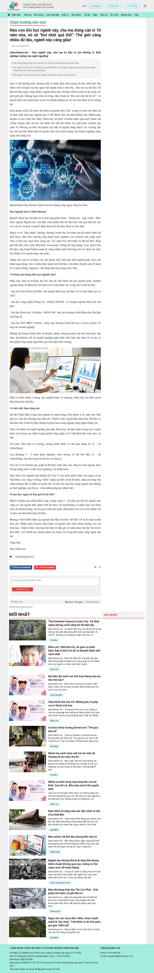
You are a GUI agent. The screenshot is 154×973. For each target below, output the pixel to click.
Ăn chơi (114, 14)
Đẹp (95, 14)
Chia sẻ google (46, 567)
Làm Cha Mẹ (52, 14)
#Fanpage (96, 6)
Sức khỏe (76, 14)
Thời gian (78, 602)
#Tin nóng (132, 6)
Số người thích (92, 602)
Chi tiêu (53, 640)
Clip (136, 14)
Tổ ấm (87, 14)
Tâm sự (103, 14)
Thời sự (27, 14)
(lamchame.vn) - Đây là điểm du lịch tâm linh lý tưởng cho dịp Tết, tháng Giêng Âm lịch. (74, 931)
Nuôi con (54, 669)
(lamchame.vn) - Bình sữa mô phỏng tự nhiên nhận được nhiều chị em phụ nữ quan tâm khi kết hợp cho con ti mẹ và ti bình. (73, 687)
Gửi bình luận (22, 589)
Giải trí (65, 14)
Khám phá (126, 14)
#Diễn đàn (114, 6)
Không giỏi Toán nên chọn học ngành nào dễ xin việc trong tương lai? (44, 75)
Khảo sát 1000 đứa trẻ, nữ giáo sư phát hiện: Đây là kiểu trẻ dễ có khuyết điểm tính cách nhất (74, 650)
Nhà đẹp (54, 746)
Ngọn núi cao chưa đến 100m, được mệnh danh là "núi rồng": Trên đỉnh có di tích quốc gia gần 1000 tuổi (74, 922)
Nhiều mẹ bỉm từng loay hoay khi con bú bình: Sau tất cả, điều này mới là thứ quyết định (73, 785)
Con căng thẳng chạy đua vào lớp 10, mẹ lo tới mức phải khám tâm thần (46, 63)
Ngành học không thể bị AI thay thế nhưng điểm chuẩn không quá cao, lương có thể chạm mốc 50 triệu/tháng (73, 864)
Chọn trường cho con (28, 22)
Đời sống (38, 14)
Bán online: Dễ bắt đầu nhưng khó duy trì (72, 836)
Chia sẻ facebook (21, 567)
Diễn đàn (16, 14)
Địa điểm (54, 830)
